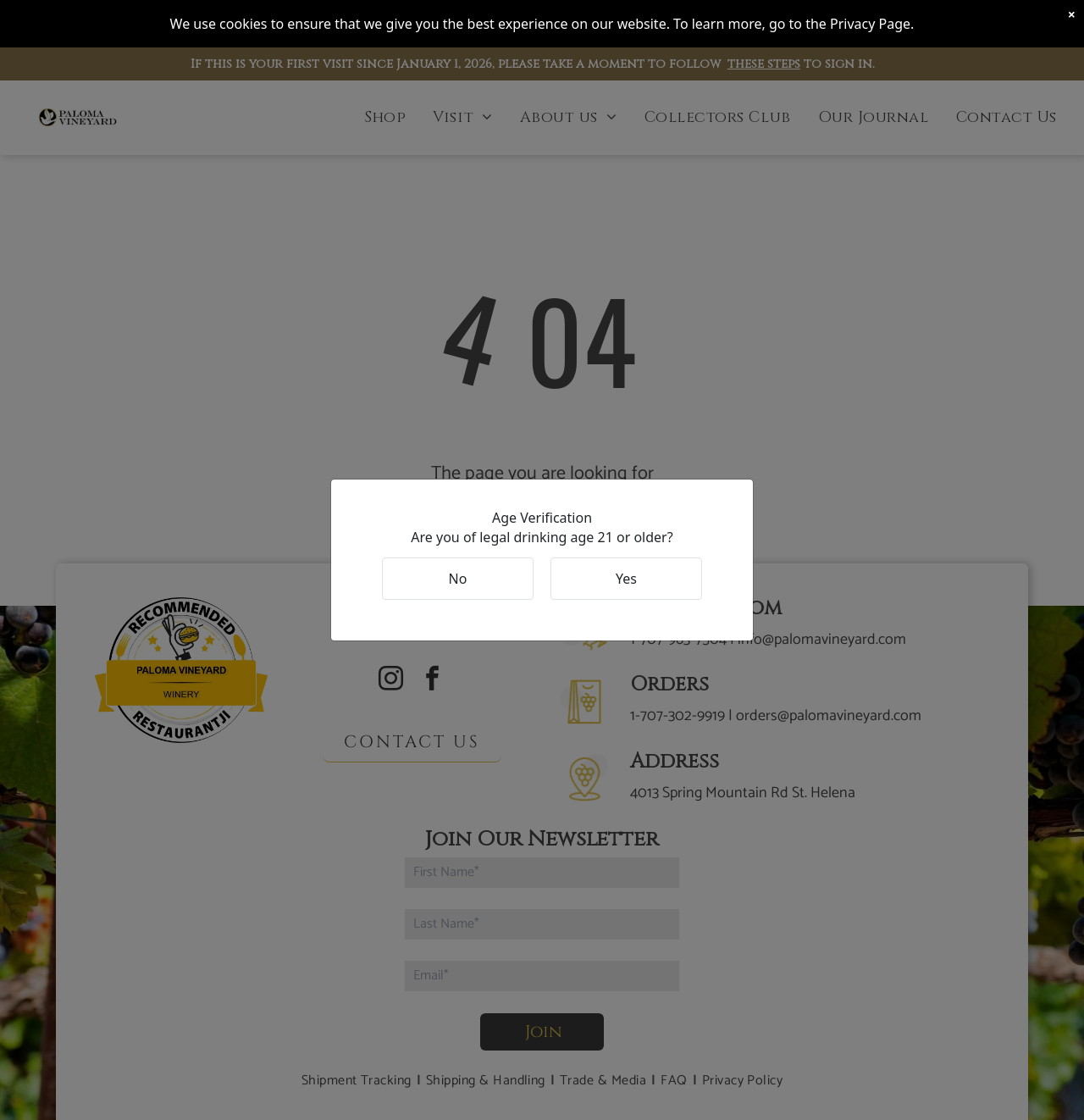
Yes (626, 578)
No (458, 578)
